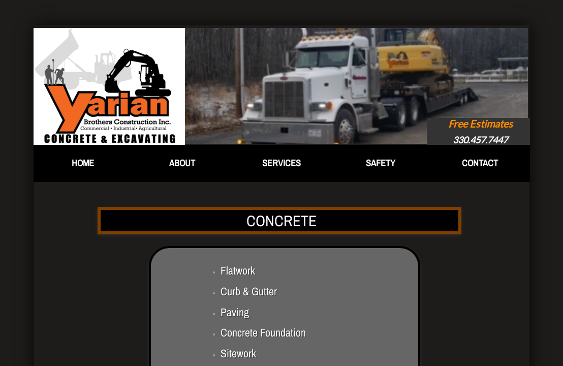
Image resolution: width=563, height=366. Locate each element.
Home (83, 163)
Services (281, 163)
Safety (380, 163)
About (182, 163)
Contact (480, 163)
